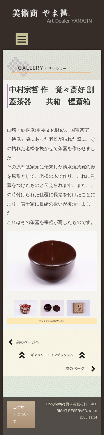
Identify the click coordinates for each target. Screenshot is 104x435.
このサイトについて (20, 414)
